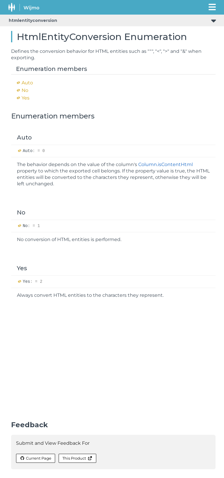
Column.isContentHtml (165, 164)
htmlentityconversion (33, 20)
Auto (27, 83)
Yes (25, 98)
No (25, 90)
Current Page (35, 458)
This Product (77, 458)
